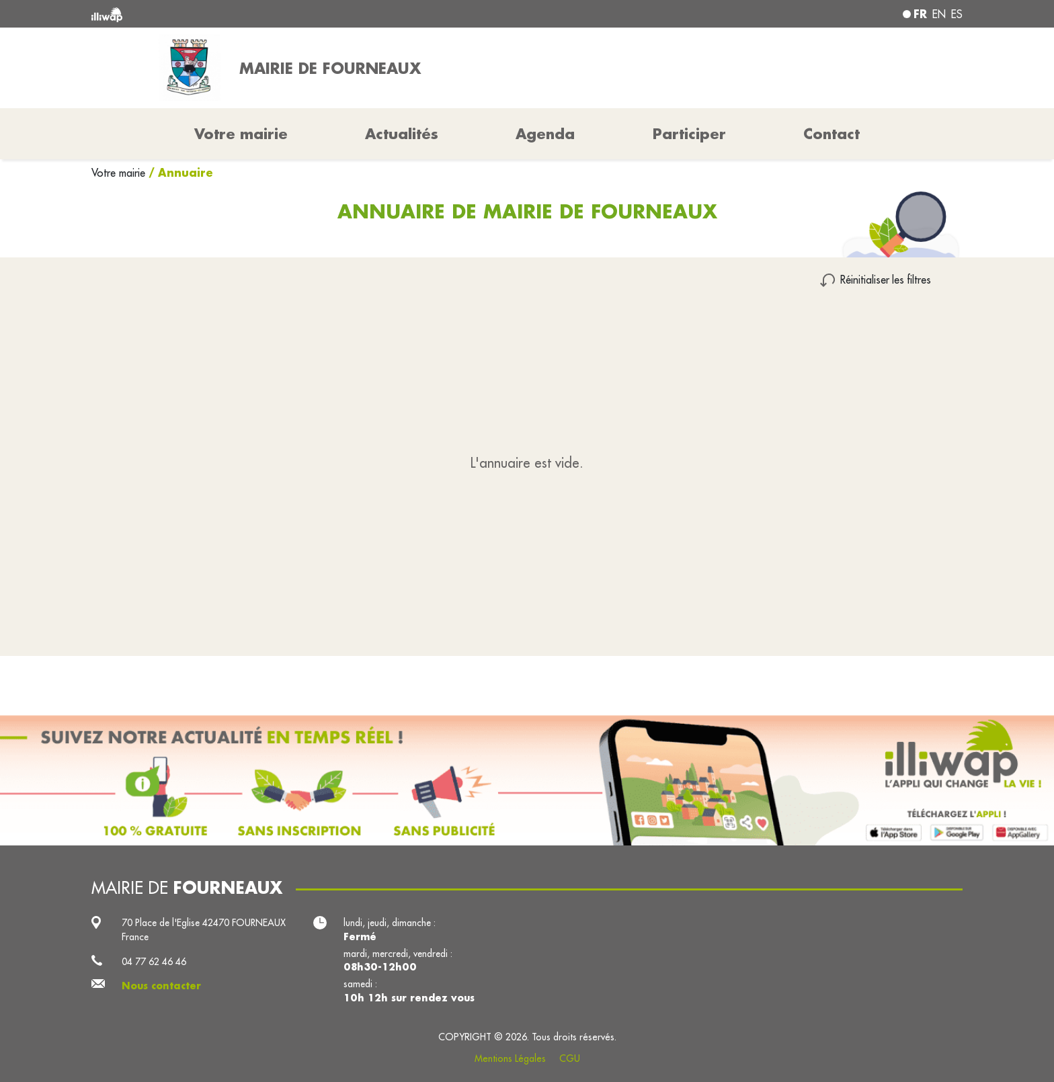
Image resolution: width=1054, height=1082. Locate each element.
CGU (569, 1058)
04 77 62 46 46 (154, 962)
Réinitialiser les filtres (885, 279)
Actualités (401, 133)
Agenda (545, 133)
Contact (831, 133)
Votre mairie (120, 172)
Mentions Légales (510, 1058)
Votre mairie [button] (241, 133)
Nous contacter (161, 986)
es (957, 14)
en (939, 14)
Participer (689, 133)
